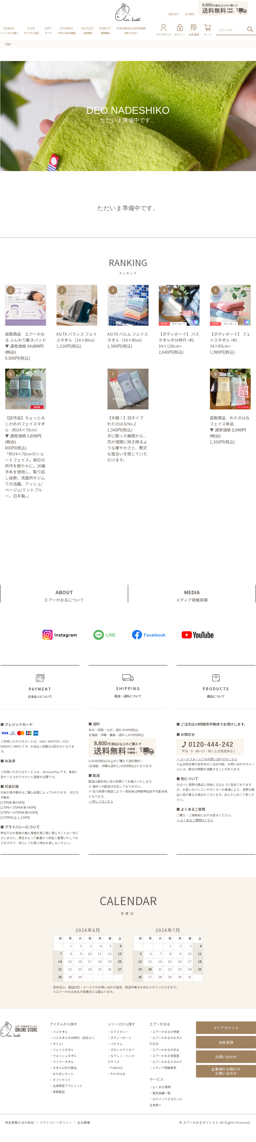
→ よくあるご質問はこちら (194, 820)
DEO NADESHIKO (128, 116)
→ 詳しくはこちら (100, 801)
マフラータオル (63, 1061)
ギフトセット (62, 1079)
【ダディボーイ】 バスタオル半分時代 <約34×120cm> (178, 340)
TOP (8, 44)
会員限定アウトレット (68, 1085)
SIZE (31, 30)
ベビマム (116, 1043)
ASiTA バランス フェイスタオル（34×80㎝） (77, 337)
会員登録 (226, 1042)
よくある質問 (161, 1087)
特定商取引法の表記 (19, 1122)
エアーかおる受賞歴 (165, 1055)
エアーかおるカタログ (167, 1061)
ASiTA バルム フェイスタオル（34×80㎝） (127, 337)
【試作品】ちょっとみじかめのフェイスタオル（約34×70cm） (25, 424)
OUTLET (87, 30)
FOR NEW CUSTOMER (131, 30)
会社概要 (83, 1122)
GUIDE (190, 14)
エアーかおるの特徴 (165, 1031)
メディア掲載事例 (164, 1067)
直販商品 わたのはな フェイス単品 (230, 421)
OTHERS (67, 30)
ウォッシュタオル (65, 1055)
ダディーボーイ (120, 1037)
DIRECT (105, 30)
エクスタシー (119, 1031)
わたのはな (118, 1073)
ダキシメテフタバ (122, 1049)
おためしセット (63, 1073)
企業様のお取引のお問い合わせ (226, 1071)
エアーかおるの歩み (165, 1049)
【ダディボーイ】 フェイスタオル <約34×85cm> (230, 340)
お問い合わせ (226, 1056)
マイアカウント (226, 1027)
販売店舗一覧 (161, 1093)
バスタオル (60, 1031)
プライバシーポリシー (56, 1122)
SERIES (9, 30)
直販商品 (59, 1091)
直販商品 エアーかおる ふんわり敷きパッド (25, 337)
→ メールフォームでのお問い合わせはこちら (206, 759)
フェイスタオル (63, 1049)
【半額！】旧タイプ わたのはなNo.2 (127, 421)
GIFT (48, 30)
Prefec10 (116, 1067)
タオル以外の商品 (65, 1067)
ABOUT (173, 14)
